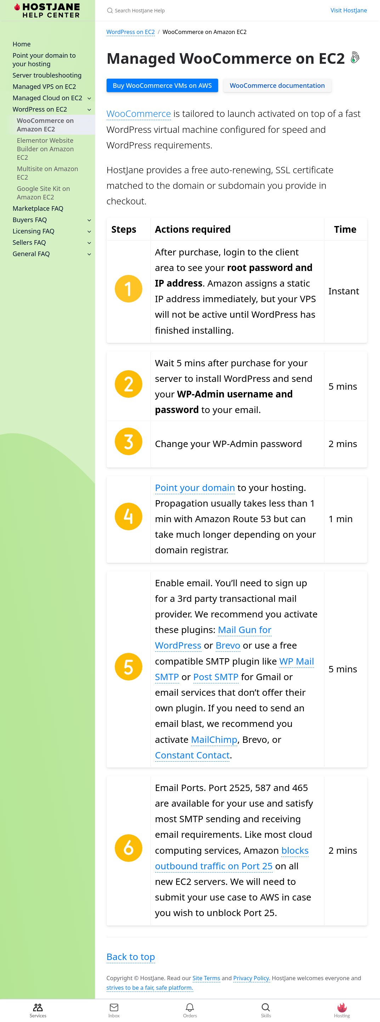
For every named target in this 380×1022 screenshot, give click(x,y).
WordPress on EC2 (40, 109)
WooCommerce (139, 113)
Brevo (228, 645)
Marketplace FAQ (38, 208)
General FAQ (31, 253)
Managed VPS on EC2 (44, 86)
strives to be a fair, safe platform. (150, 988)
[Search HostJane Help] (190, 10)
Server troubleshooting (47, 75)
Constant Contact (192, 755)
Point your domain (195, 487)
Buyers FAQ (30, 219)
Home (22, 44)
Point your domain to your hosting (44, 59)
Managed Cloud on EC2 (48, 98)
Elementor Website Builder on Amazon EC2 (45, 149)
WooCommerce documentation (277, 85)
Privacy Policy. (252, 978)
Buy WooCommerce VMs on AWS (162, 85)
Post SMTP (216, 676)
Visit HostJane (349, 10)
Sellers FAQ (29, 242)
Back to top (131, 956)
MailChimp (214, 739)
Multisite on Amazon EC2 (47, 172)
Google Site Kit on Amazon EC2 (43, 192)
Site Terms (206, 978)
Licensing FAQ (34, 231)
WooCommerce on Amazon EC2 (45, 124)
